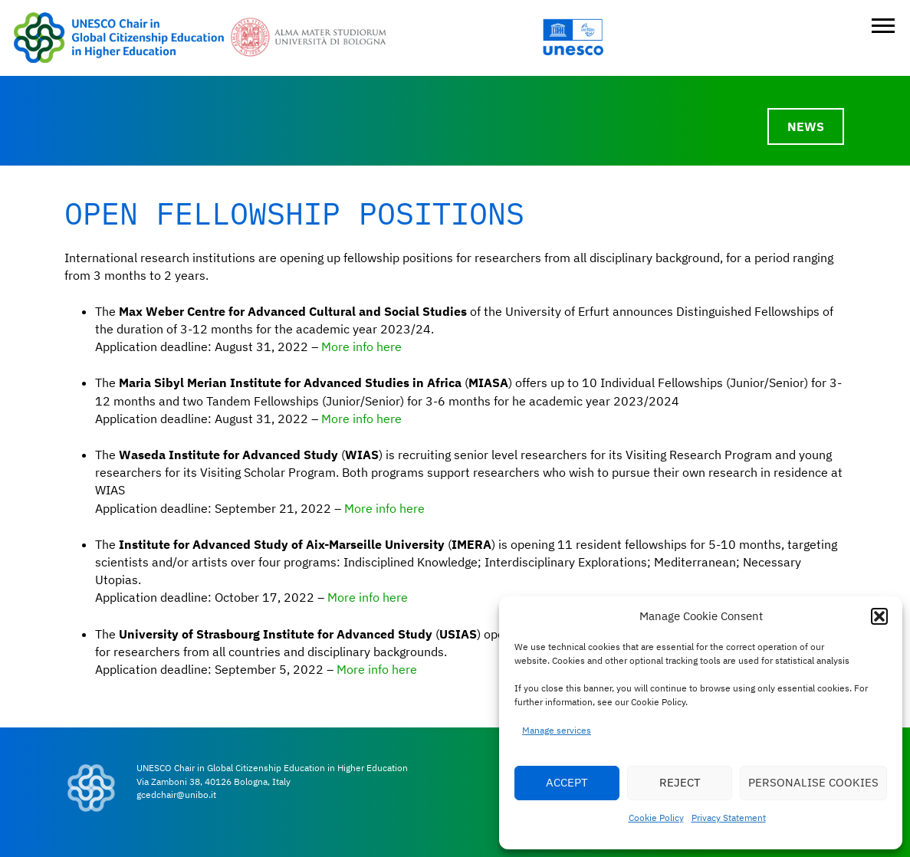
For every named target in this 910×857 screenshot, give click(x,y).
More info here (361, 346)
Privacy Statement (729, 817)
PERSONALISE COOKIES (813, 782)
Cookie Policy (656, 817)
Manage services (556, 730)
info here (377, 418)
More (337, 418)
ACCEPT (567, 782)
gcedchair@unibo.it (176, 794)
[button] (879, 616)
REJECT (680, 782)
